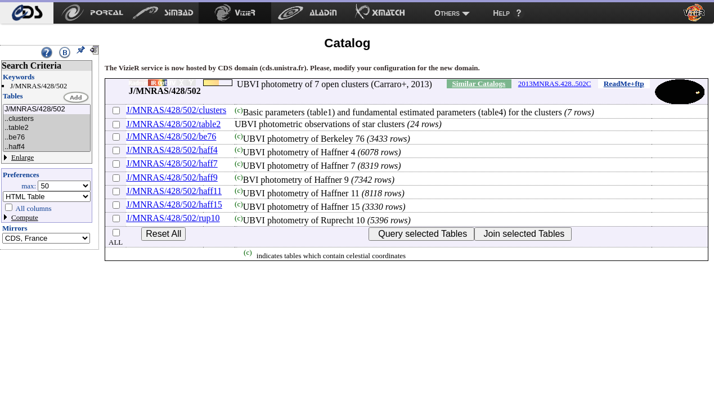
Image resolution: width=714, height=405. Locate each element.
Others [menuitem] (447, 12)
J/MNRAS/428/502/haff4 (171, 150)
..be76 (46, 137)
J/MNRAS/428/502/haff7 (171, 163)
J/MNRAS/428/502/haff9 (171, 177)
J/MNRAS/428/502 (46, 109)
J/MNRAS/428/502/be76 (171, 136)
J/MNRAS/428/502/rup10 (172, 218)
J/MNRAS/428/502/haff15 (174, 204)
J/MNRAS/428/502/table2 (173, 124)
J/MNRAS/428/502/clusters (176, 110)
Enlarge (22, 157)
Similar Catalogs (478, 83)
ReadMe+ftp (624, 83)
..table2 (46, 128)
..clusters (46, 119)
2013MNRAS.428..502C (554, 83)
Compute (24, 217)
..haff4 (46, 147)
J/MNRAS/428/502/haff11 (174, 191)
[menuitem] (26, 13)
